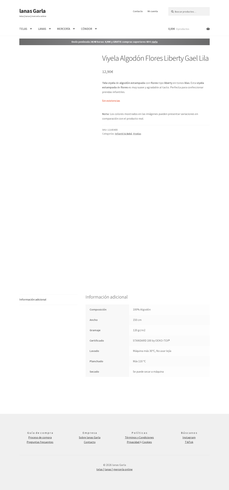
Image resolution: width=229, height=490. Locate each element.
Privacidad (133, 442)
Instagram (189, 437)
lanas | (109, 469)
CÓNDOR (86, 29)
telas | (100, 469)
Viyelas (137, 133)
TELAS (23, 29)
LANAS (42, 29)
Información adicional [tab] (32, 299)
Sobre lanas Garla (89, 437)
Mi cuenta (153, 11)
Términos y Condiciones (139, 437)
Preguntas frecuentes (40, 442)
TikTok (189, 442)
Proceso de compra (40, 437)
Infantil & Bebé (123, 133)
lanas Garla (32, 10)
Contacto (138, 11)
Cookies (147, 442)
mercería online (123, 469)
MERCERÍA (63, 29)
